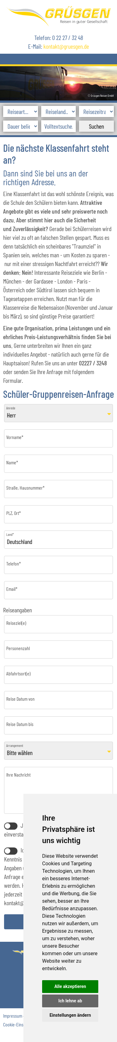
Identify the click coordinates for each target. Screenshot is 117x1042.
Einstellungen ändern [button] (70, 1015)
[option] (58, 82)
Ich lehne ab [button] (70, 1000)
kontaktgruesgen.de (66, 46)
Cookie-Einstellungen (21, 1024)
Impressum (12, 1016)
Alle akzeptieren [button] (70, 986)
